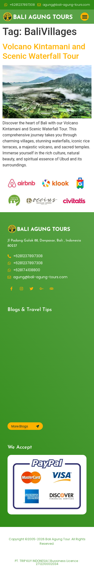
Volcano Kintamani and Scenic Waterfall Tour (44, 51)
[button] (84, 17)
